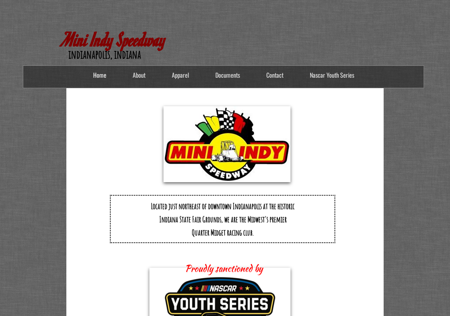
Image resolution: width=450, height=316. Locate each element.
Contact (274, 74)
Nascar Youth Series (332, 74)
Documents (227, 74)
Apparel (180, 74)
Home (99, 74)
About (139, 74)
